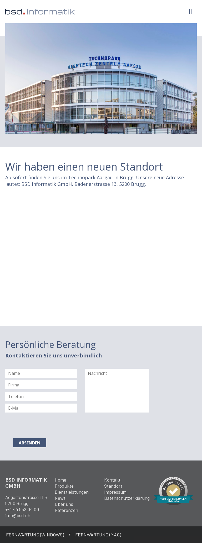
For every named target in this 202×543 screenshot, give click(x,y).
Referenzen (66, 510)
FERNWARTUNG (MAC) (98, 534)
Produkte (64, 486)
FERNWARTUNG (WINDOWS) (35, 534)
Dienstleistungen (72, 492)
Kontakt (112, 480)
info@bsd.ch (17, 515)
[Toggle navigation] (190, 11)
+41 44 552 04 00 (22, 509)
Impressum (115, 492)
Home (60, 480)
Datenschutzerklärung (127, 498)
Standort (113, 486)
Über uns (64, 504)
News (60, 498)
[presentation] (45, 425)
